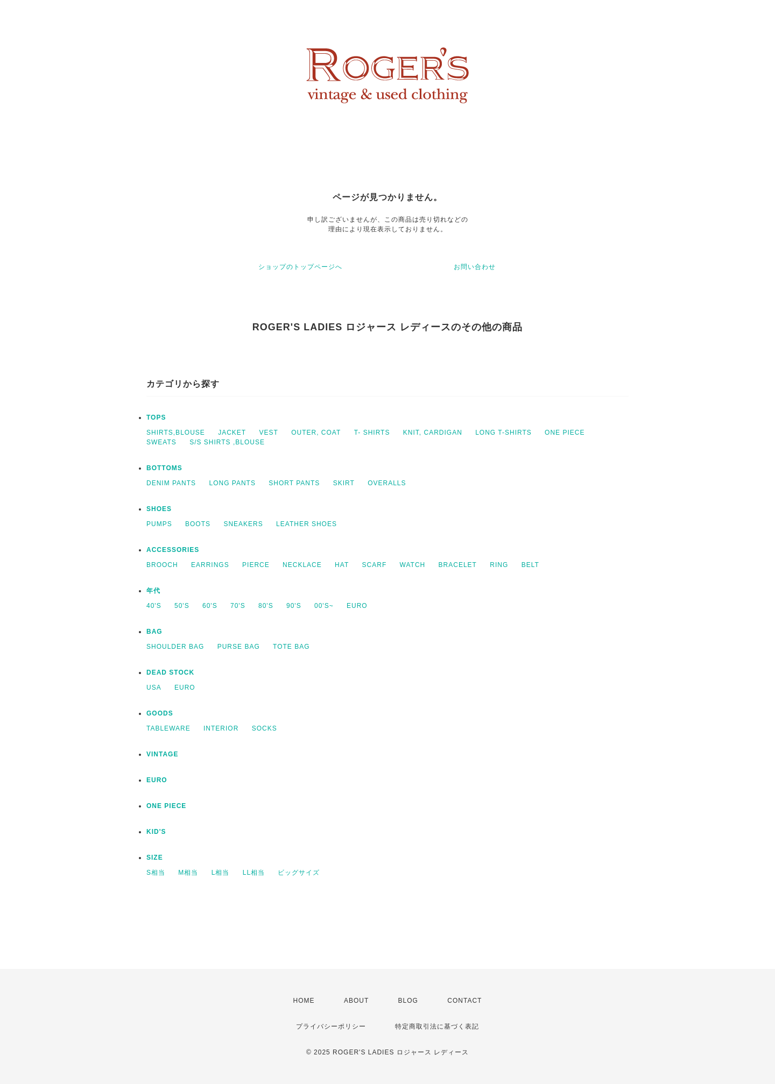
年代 (153, 590)
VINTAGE (162, 754)
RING (499, 565)
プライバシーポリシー (331, 1026)
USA (153, 687)
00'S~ (324, 606)
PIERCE (256, 565)
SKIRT (344, 483)
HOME (304, 1000)
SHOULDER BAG (175, 646)
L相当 (221, 872)
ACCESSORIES (172, 550)
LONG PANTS (232, 483)
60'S (209, 606)
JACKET (232, 432)
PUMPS (159, 524)
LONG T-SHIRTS (503, 432)
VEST (268, 432)
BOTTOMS (164, 468)
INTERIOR (220, 728)
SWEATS (161, 442)
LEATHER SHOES (306, 524)
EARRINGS (210, 565)
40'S (153, 606)
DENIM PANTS (171, 483)
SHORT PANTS (294, 483)
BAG (154, 631)
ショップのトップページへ (300, 267)
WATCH (413, 565)
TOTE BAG (291, 646)
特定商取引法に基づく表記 (437, 1026)
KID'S (156, 831)
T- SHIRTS (372, 432)
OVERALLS (387, 483)
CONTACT (464, 1000)
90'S (293, 606)
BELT (530, 565)
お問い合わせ (475, 267)
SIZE (154, 857)
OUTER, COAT (316, 432)
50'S (181, 606)
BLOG (408, 1000)
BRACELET (458, 565)
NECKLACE (302, 565)
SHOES (159, 509)
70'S (237, 606)
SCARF (374, 565)
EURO (357, 606)
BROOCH (162, 565)
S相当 (155, 872)
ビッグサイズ (299, 872)
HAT (342, 565)
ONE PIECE (564, 432)
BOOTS (197, 524)
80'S (265, 606)
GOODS (159, 713)
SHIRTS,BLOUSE (175, 432)
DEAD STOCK (170, 672)
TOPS (156, 417)
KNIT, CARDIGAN (432, 432)
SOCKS (264, 728)
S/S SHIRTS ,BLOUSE (227, 442)
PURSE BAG (238, 646)
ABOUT (356, 1000)
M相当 (188, 872)
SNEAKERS (243, 524)
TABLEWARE (168, 728)
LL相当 (254, 872)
